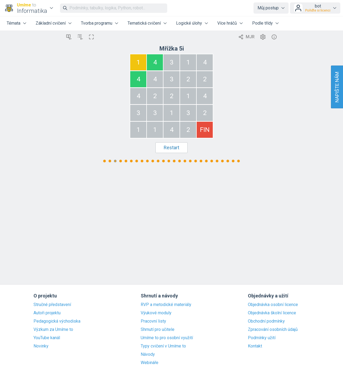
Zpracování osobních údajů (273, 329)
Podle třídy (262, 23)
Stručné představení (52, 304)
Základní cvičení (51, 23)
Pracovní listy (153, 321)
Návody (148, 354)
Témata (13, 23)
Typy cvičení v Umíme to (163, 346)
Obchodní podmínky (266, 321)
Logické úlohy (189, 23)
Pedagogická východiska (56, 321)
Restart (171, 147)
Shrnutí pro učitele (157, 329)
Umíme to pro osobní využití (167, 337)
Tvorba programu (96, 23)
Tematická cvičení (144, 23)
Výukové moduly (156, 313)
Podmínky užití (261, 337)
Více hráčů (227, 23)
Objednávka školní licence (272, 313)
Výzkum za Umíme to (53, 329)
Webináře (149, 362)
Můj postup (268, 7)
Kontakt (255, 346)
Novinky (41, 346)
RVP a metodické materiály (166, 304)
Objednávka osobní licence (273, 304)
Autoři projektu (47, 313)
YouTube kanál (46, 337)
